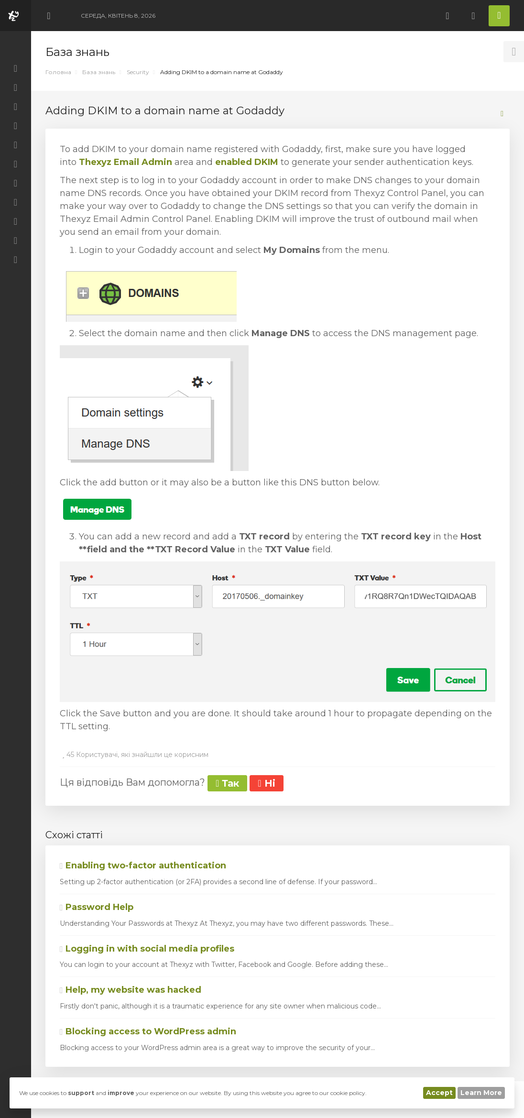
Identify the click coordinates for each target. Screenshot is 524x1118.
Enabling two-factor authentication (143, 865)
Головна (58, 72)
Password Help (96, 907)
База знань (98, 72)
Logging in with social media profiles (147, 948)
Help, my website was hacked (130, 990)
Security (138, 72)
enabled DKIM (246, 162)
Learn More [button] (481, 1092)
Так (227, 783)
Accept (439, 1092)
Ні (266, 783)
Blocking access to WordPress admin (148, 1031)
